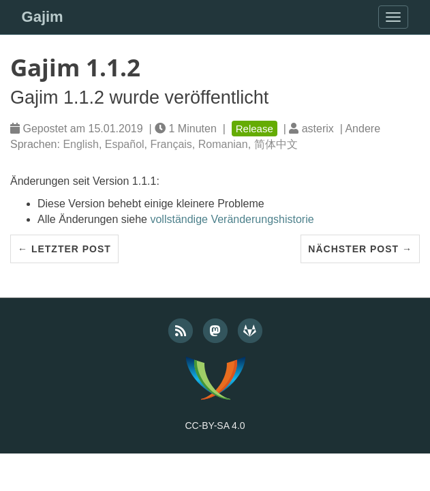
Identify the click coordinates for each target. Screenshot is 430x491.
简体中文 (276, 144)
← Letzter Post (64, 248)
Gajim (42, 16)
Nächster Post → (360, 248)
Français (170, 144)
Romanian (223, 144)
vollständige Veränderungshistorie (231, 219)
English (80, 144)
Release (254, 128)
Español (124, 144)
